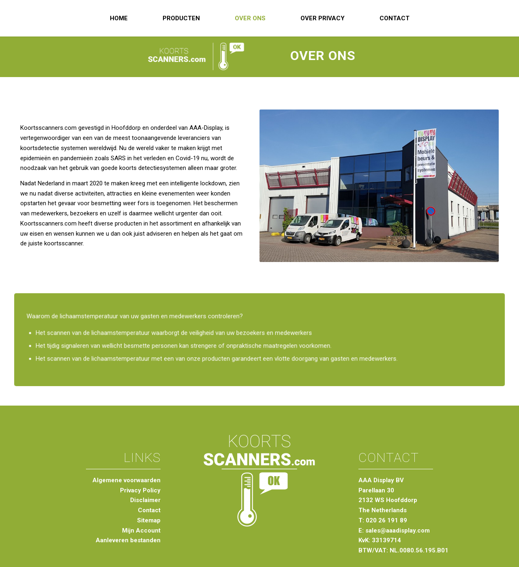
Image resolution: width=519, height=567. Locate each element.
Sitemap (149, 520)
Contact (149, 510)
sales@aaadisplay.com (397, 530)
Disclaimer (145, 500)
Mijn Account (141, 530)
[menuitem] (118, 18)
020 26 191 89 (386, 520)
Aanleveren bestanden (128, 540)
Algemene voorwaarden (126, 480)
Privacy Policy (140, 490)
